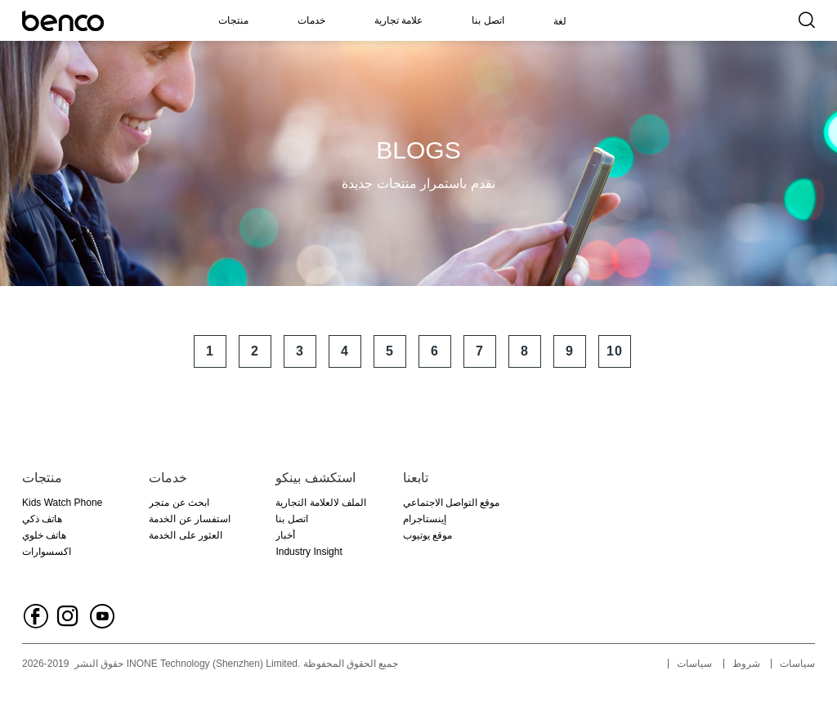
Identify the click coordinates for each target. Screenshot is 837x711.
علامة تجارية (398, 20)
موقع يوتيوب (427, 535)
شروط (746, 663)
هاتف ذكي (42, 519)
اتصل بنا (488, 20)
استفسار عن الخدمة (190, 519)
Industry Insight (308, 551)
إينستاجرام (424, 519)
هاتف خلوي (44, 535)
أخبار (285, 535)
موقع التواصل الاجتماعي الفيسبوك (451, 504)
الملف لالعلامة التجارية (320, 502)
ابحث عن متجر (179, 502)
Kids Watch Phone (62, 502)
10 (614, 351)
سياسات (694, 663)
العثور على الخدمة (185, 535)
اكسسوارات (46, 551)
